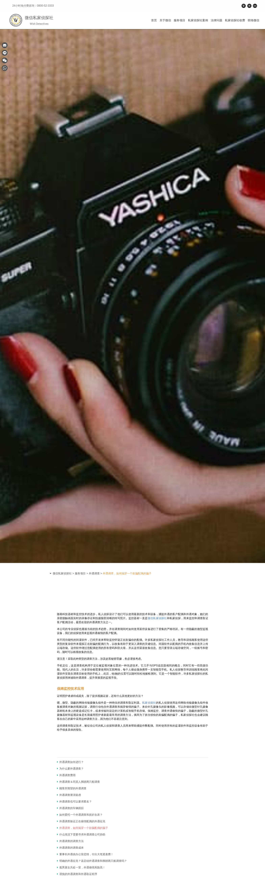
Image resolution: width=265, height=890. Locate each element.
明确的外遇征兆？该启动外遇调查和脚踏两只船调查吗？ (92, 860)
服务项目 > (81, 573)
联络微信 (253, 20)
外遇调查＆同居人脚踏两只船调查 (78, 781)
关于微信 (165, 20)
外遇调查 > (95, 573)
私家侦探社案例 (198, 20)
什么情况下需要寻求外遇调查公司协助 (81, 834)
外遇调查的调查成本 (70, 847)
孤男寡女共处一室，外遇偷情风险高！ (81, 867)
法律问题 (216, 20)
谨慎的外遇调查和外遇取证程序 (77, 874)
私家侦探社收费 (235, 20)
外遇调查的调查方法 (70, 841)
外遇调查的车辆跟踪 (70, 808)
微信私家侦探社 (157, 618)
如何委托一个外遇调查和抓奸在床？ (80, 814)
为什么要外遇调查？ (70, 768)
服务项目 (179, 20)
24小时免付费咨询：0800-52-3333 (33, 5)
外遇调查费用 (66, 775)
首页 (154, 20)
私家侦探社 (149, 702)
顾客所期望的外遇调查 (71, 788)
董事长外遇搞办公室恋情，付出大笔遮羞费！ (85, 854)
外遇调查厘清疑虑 (69, 795)
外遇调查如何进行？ (70, 762)
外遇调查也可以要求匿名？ (74, 801)
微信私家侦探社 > (63, 573)
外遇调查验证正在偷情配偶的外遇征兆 (81, 821)
